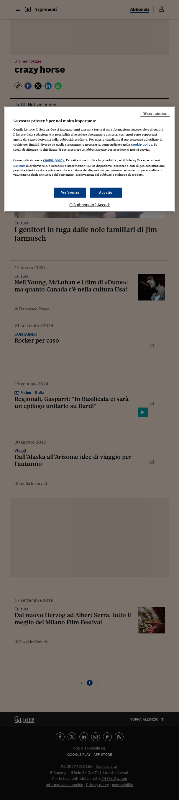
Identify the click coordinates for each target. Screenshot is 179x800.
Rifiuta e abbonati (155, 113)
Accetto (106, 192)
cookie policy (141, 144)
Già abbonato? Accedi (89, 204)
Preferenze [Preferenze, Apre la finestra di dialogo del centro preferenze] (69, 192)
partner (19, 165)
